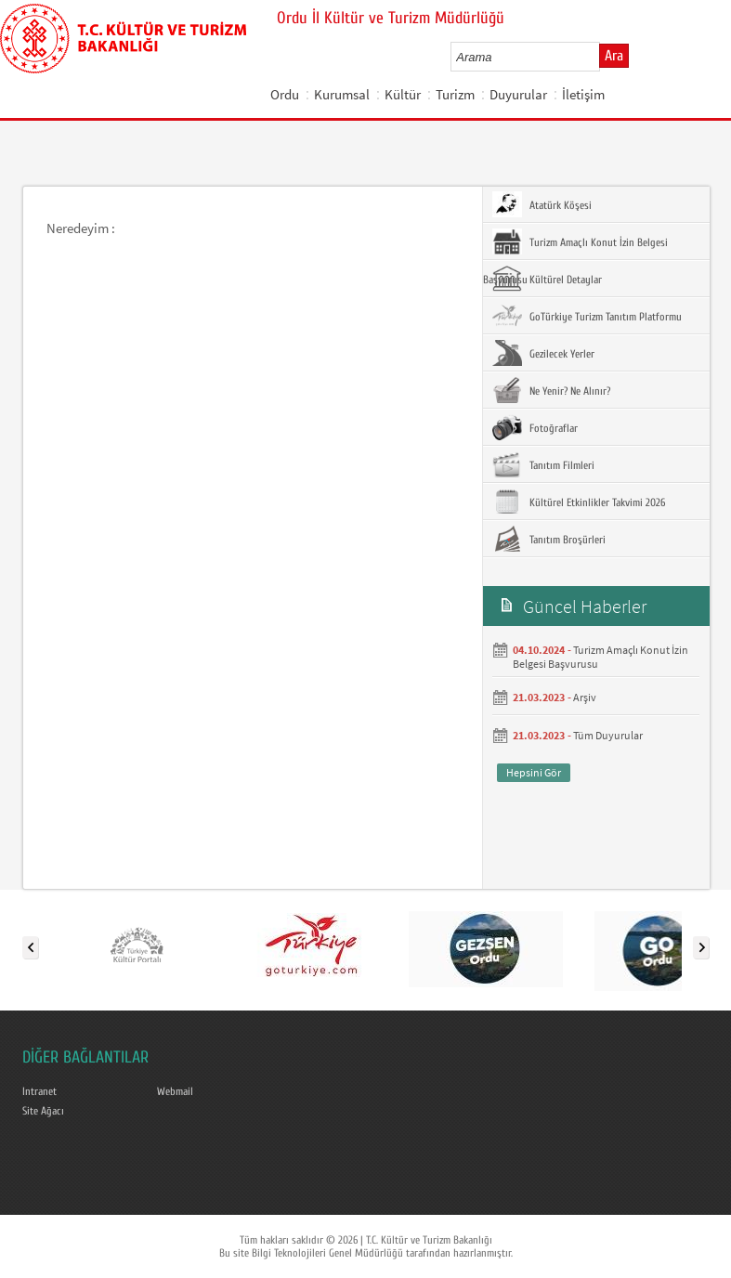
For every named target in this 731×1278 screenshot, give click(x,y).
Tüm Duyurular (608, 735)
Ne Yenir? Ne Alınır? (551, 390)
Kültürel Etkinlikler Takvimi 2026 (578, 502)
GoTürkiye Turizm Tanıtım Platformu (587, 316)
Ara (614, 55)
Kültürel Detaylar (547, 279)
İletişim (583, 94)
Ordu (284, 94)
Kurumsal (342, 94)
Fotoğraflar (535, 427)
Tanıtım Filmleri (543, 464)
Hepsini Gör (533, 772)
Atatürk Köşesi (542, 204)
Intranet (39, 1091)
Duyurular (518, 94)
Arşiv (584, 697)
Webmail (175, 1091)
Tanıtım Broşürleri (549, 539)
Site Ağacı (43, 1110)
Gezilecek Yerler (543, 353)
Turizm (455, 94)
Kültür (403, 94)
